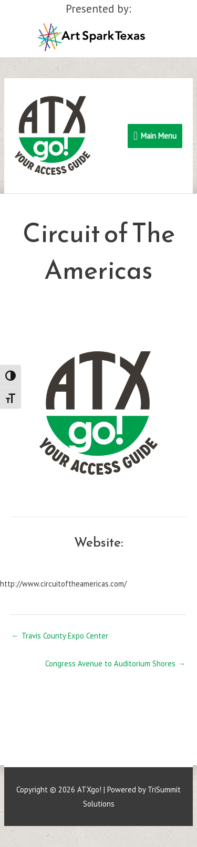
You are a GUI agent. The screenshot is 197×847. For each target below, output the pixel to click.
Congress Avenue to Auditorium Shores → (115, 663)
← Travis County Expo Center (60, 636)
